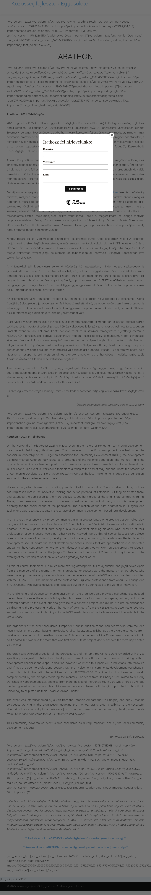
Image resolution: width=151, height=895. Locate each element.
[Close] (112, 135)
